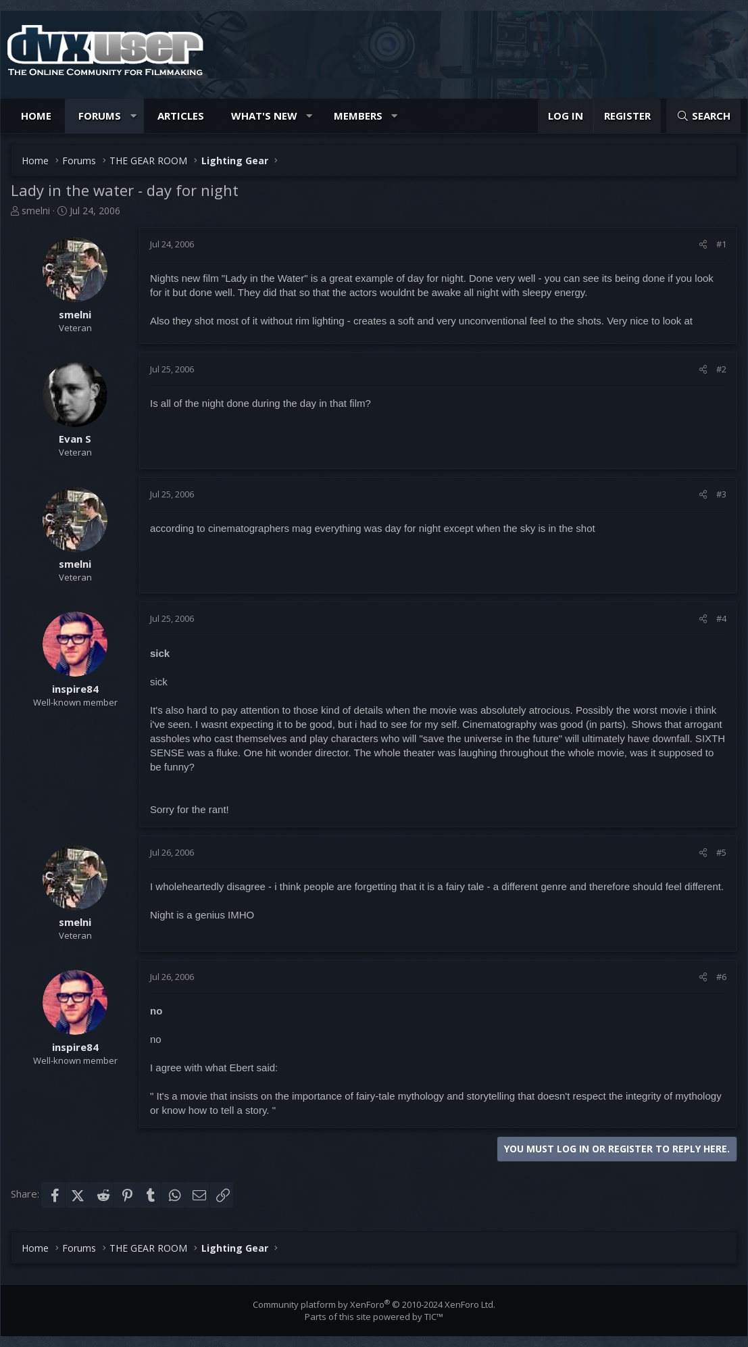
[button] (133, 116)
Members (358, 115)
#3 (721, 494)
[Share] (703, 244)
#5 (721, 852)
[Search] (703, 116)
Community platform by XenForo (374, 1304)
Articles (180, 115)
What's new (264, 115)
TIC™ (433, 1317)
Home (36, 115)
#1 (721, 244)
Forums (99, 115)
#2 (721, 369)
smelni (36, 210)
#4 (721, 618)
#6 (721, 977)
